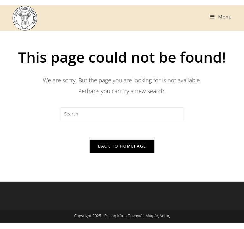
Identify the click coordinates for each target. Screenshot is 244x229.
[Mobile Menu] (221, 16)
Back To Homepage (122, 146)
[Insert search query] (122, 114)
